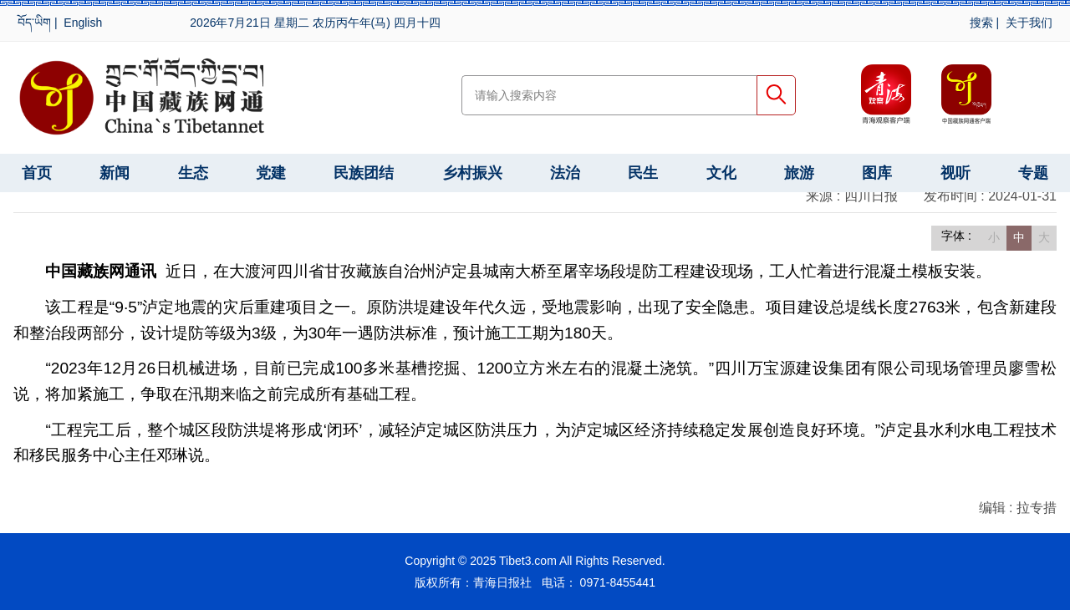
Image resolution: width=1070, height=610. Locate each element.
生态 (193, 173)
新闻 (114, 173)
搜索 (981, 22)
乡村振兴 (472, 173)
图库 (877, 173)
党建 (271, 173)
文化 (721, 173)
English (83, 22)
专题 (1033, 173)
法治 (565, 173)
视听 (955, 173)
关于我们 (1029, 22)
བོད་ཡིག (34, 22)
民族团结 (364, 173)
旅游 (799, 173)
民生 (643, 173)
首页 (37, 173)
